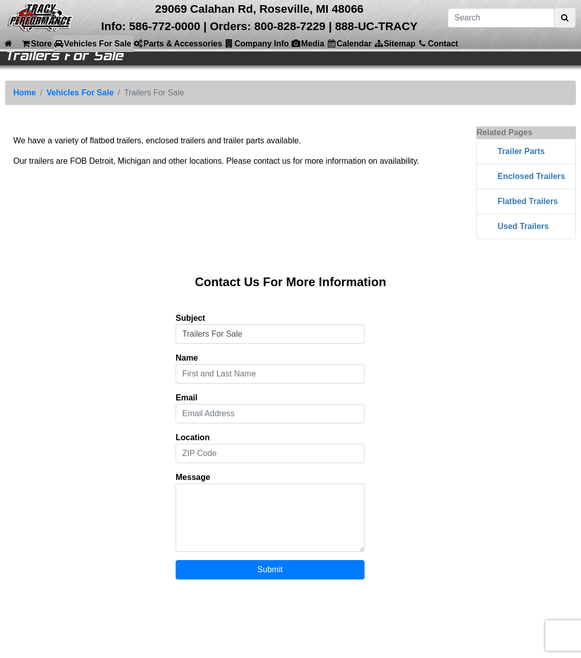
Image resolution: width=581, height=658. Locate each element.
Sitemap (395, 43)
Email (187, 397)
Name (187, 357)
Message (193, 477)
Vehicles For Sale (92, 43)
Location (193, 437)
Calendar (348, 43)
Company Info (256, 43)
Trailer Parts (521, 151)
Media (307, 43)
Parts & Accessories (177, 43)
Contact (438, 43)
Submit (270, 569)
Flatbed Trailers (527, 201)
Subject (190, 318)
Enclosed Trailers (531, 176)
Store (36, 43)
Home (24, 92)
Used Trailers (523, 226)
